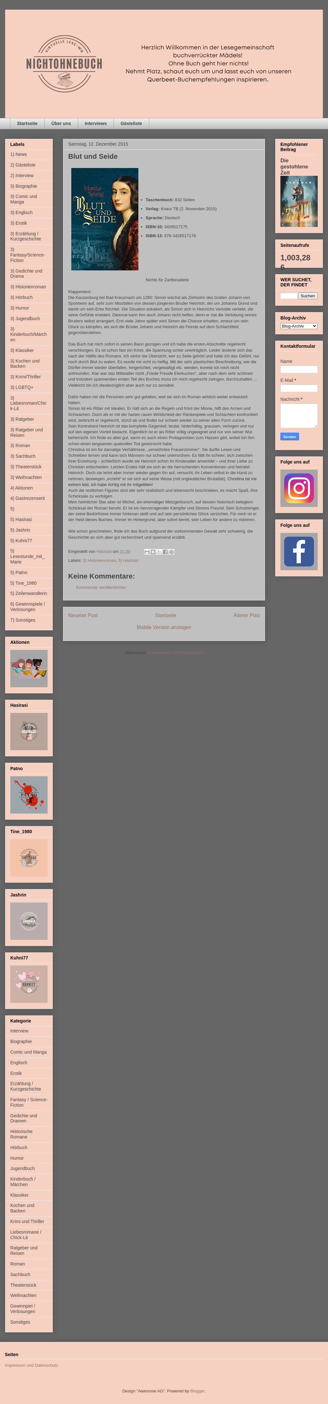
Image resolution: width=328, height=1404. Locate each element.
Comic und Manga (28, 1052)
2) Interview (21, 175)
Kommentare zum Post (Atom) (175, 652)
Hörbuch (18, 1147)
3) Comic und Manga (23, 199)
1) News (18, 154)
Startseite (27, 123)
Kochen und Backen (22, 1208)
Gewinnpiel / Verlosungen (22, 1308)
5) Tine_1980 (23, 583)
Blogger (197, 1391)
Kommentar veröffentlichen (101, 587)
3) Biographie (23, 186)
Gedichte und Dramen (23, 1118)
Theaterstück (23, 1285)
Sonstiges (20, 1322)
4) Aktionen (21, 488)
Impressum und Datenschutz (31, 1365)
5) (12, 508)
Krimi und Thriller (27, 1221)
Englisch (18, 1062)
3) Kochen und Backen (25, 363)
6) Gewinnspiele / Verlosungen (27, 606)
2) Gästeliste (23, 164)
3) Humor (19, 307)
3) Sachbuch (23, 456)
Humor (17, 1158)
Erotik (16, 1073)
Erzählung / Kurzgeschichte (25, 1086)
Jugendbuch (22, 1168)
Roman (17, 1263)
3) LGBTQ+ (21, 387)
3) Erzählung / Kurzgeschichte (25, 236)
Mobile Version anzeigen (164, 627)
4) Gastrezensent (27, 498)
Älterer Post (247, 615)
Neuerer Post (83, 615)
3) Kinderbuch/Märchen (28, 334)
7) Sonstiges (22, 620)
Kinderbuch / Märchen (23, 1181)
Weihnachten (23, 1295)
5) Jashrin (20, 530)
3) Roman (20, 445)
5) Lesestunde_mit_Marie (27, 556)
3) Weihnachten (26, 477)
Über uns (61, 123)
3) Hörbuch (21, 297)
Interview (19, 1030)
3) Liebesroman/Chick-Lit (28, 403)
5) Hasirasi (128, 560)
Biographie (21, 1041)
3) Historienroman (99, 560)
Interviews (96, 123)
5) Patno (18, 572)
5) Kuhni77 (21, 540)
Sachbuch (20, 1274)
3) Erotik (18, 223)
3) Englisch (21, 212)
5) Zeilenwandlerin (28, 593)
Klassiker (19, 1195)
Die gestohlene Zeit (294, 167)
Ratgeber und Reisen (24, 1250)
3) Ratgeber (22, 419)
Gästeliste (131, 123)
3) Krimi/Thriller (25, 376)
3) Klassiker (22, 350)
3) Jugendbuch (25, 318)
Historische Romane (21, 1134)
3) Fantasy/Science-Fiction (27, 255)
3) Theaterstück (25, 466)
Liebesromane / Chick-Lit (25, 1234)
